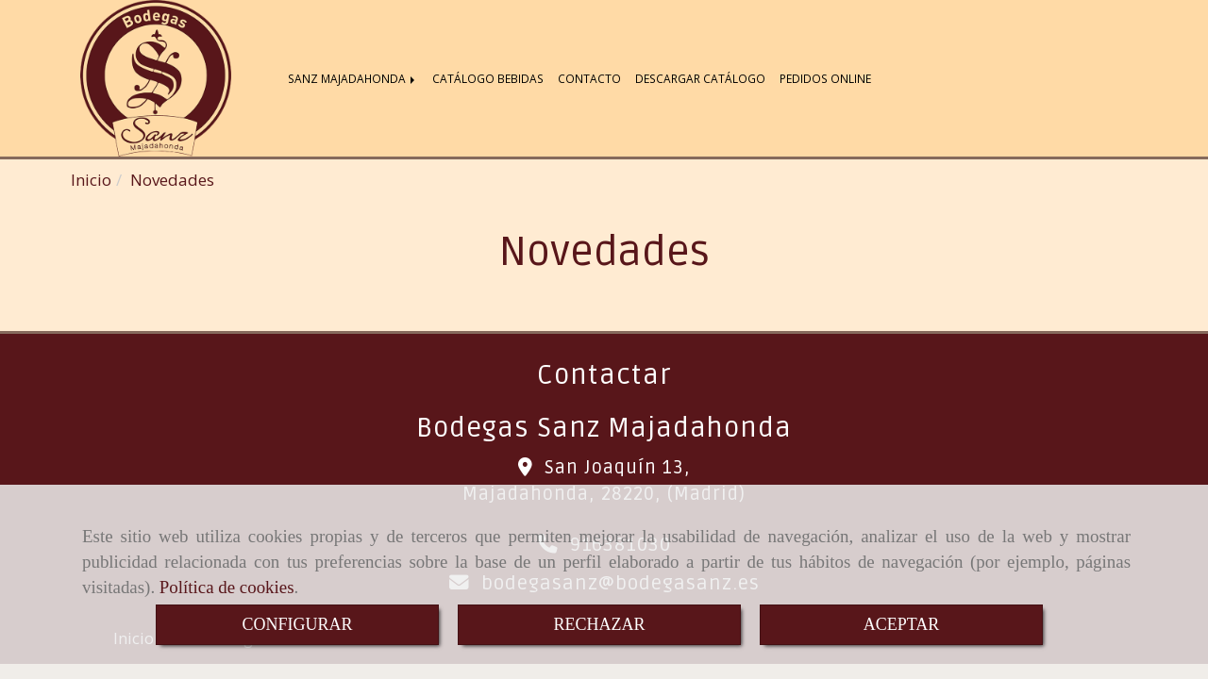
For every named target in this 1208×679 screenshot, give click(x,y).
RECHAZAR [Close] (599, 624)
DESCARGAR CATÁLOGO (700, 78)
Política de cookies (226, 587)
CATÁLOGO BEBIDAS (488, 78)
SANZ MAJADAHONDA (353, 78)
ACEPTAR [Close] (902, 624)
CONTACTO (589, 78)
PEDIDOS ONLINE (825, 78)
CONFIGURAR (297, 624)
